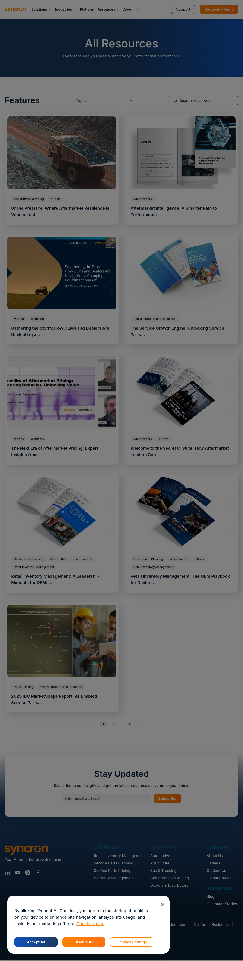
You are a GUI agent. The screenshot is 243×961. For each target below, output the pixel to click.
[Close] (162, 904)
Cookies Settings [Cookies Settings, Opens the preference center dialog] (132, 942)
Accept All (36, 942)
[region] (88, 925)
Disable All (83, 942)
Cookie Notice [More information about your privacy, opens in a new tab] (90, 923)
